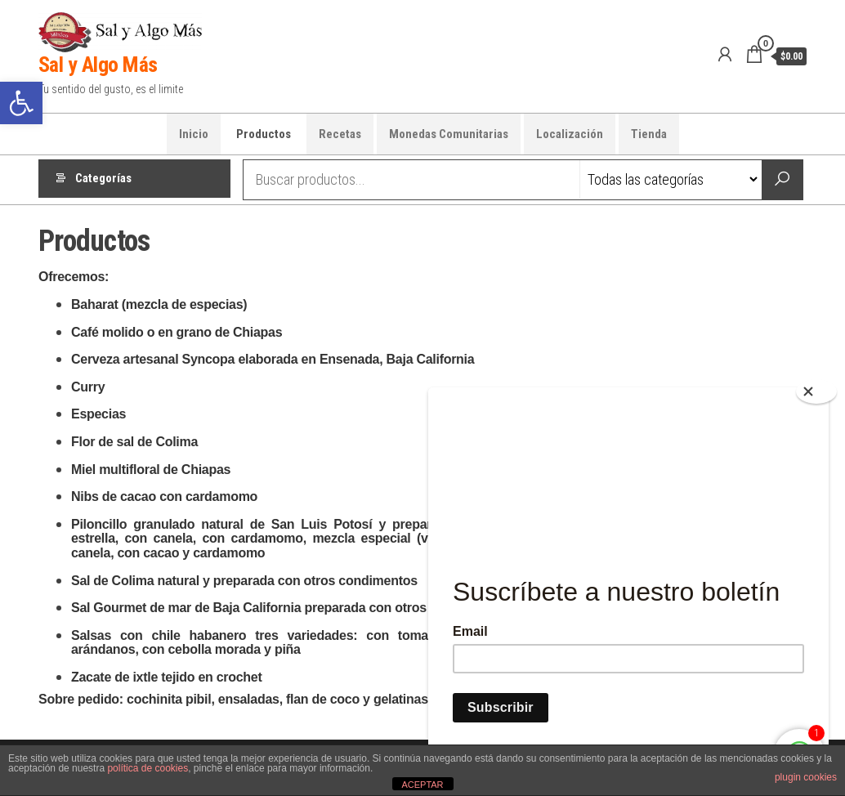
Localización (569, 134)
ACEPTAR (422, 784)
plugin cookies (806, 777)
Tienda (649, 134)
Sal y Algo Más (98, 64)
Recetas (340, 134)
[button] (21, 103)
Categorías (103, 179)
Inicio (193, 134)
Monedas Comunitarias (448, 134)
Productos (263, 134)
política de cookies (147, 768)
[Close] (816, 391)
